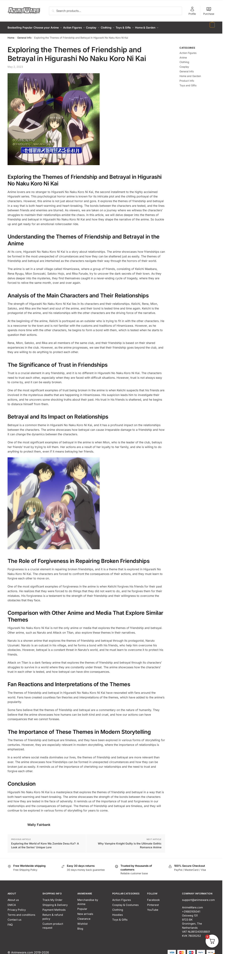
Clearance (83, 916)
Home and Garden (190, 73)
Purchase (208, 10)
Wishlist (82, 921)
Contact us (14, 917)
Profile (192, 10)
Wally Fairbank (38, 822)
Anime (183, 55)
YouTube (152, 907)
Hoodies (117, 912)
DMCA (12, 902)
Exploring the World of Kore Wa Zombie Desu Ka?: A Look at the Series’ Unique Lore (45, 843)
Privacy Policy (17, 907)
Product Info (186, 78)
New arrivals (85, 911)
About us (13, 897)
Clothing (184, 59)
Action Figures (187, 50)
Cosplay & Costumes (125, 902)
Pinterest (153, 902)
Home (11, 35)
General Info (24, 35)
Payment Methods (54, 907)
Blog (80, 926)
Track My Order (52, 897)
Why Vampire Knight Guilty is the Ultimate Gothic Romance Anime (130, 843)
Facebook (153, 897)
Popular (82, 906)
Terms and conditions (21, 912)
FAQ (10, 922)
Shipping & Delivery (55, 902)
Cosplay (184, 64)
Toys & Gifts (120, 917)
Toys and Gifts (187, 83)
